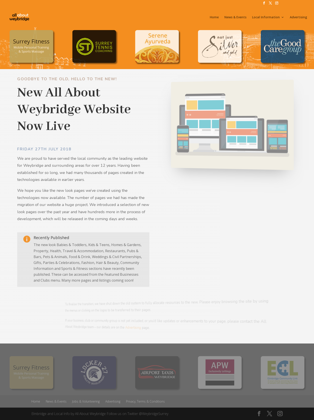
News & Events (235, 17)
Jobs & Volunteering (86, 401)
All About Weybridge (90, 413)
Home (214, 17)
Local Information (266, 17)
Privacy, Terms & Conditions (145, 401)
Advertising (298, 17)
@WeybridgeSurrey (153, 413)
